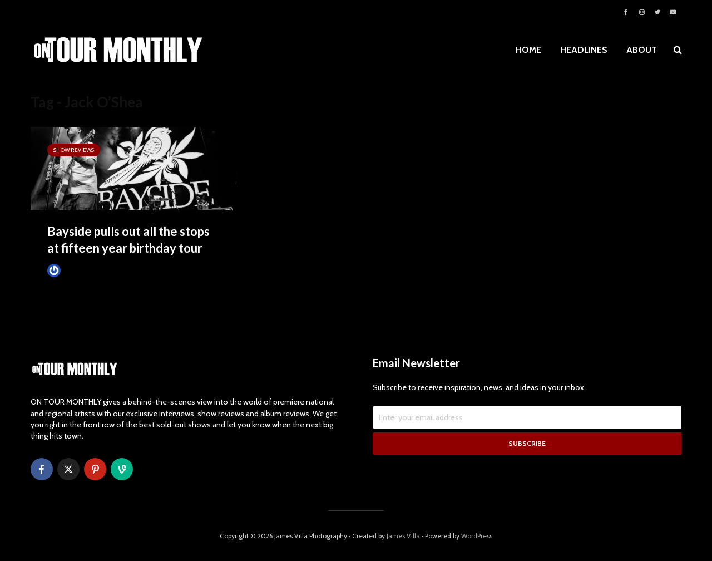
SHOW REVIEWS (73, 150)
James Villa (72, 270)
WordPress (476, 536)
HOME (528, 50)
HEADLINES (583, 50)
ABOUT (641, 50)
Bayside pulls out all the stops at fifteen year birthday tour (128, 239)
